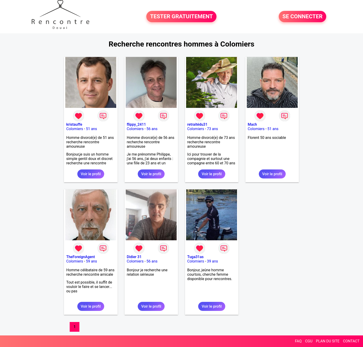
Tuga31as (195, 257)
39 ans (212, 261)
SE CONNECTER (302, 16)
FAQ (298, 341)
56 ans (152, 129)
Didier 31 (134, 257)
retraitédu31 (197, 124)
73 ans (212, 129)
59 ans (91, 261)
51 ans (91, 129)
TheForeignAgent (80, 257)
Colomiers (74, 129)
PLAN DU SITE (328, 341)
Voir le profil (91, 174)
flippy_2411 (136, 124)
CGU (309, 341)
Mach (252, 124)
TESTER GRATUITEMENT (181, 16)
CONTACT (351, 341)
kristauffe (74, 124)
